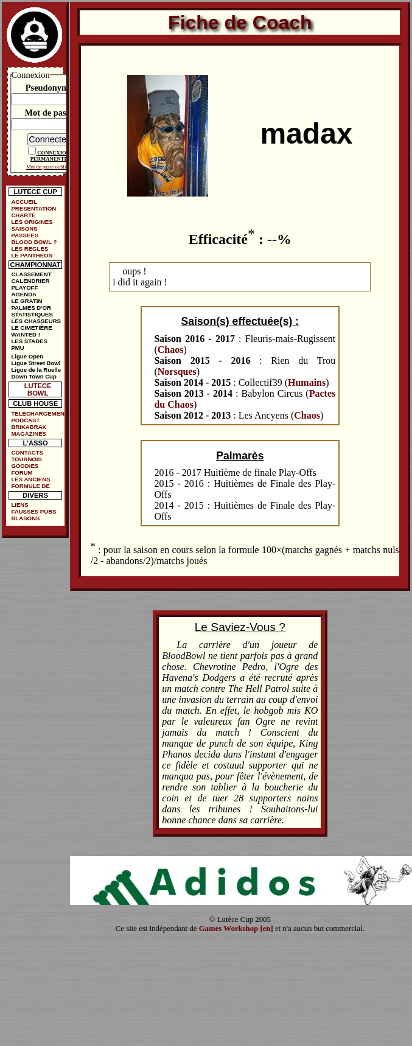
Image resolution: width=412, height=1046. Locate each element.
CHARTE (23, 215)
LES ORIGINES (31, 221)
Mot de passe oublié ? (49, 167)
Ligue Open (27, 356)
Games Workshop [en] (236, 928)
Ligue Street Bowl (35, 363)
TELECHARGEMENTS (37, 413)
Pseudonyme (49, 87)
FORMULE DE (30, 486)
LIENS (19, 504)
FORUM (21, 472)
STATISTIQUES (31, 314)
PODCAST (25, 420)
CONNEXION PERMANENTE (50, 156)
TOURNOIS (26, 459)
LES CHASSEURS (36, 321)
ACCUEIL (24, 201)
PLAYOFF (24, 287)
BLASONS (25, 518)
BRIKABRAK (28, 427)
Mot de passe (49, 112)
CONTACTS (27, 452)
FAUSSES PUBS (33, 511)
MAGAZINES (28, 433)
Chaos (171, 349)
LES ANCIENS (30, 479)
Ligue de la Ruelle (36, 369)
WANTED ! (25, 334)
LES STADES (29, 341)
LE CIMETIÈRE (31, 327)
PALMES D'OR (31, 307)
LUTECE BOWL (38, 389)
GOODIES (24, 465)
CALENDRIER (30, 280)
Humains (307, 382)
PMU (17, 347)
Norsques (177, 371)
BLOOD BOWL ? (34, 242)
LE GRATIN (26, 301)
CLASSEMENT (31, 274)
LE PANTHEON (31, 255)
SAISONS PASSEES (24, 232)
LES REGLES (29, 248)
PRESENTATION (33, 208)
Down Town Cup (33, 376)
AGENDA (24, 294)
